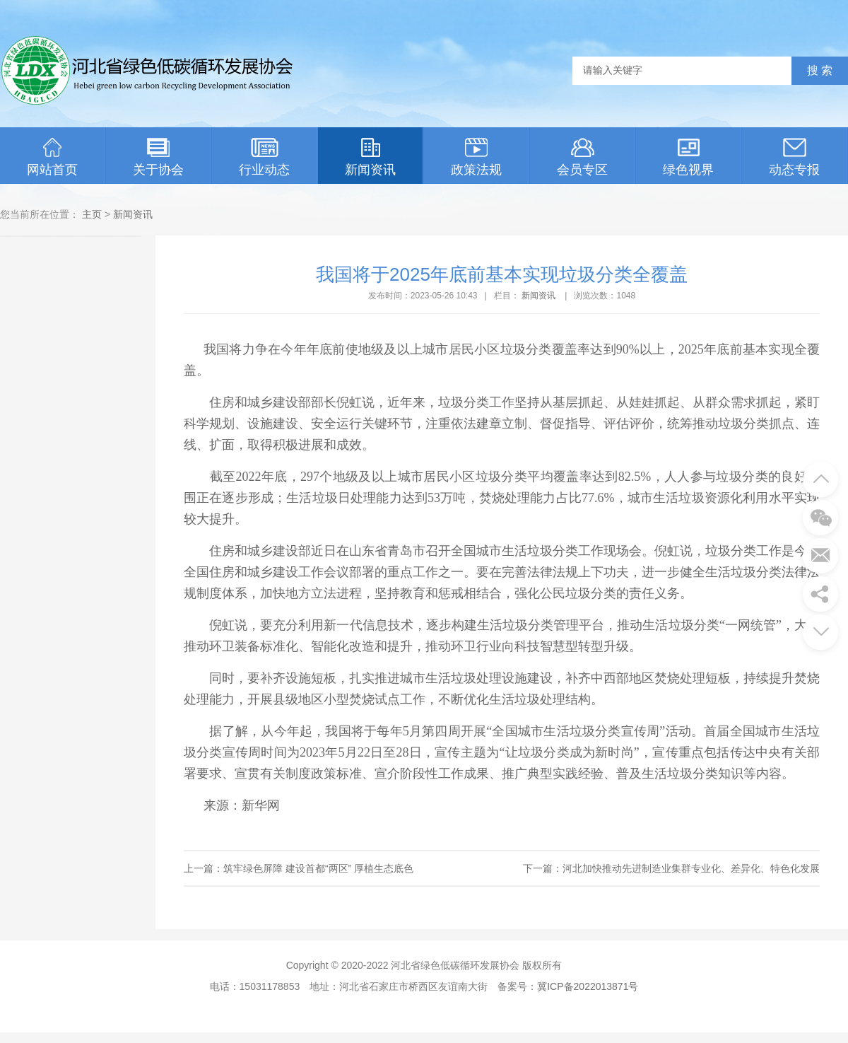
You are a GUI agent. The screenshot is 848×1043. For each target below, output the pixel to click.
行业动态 (264, 157)
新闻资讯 (370, 157)
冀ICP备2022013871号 (587, 986)
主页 (92, 214)
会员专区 (582, 157)
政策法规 (476, 157)
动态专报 (794, 157)
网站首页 (52, 157)
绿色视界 (688, 157)
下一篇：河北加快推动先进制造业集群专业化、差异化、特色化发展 (671, 868)
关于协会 (158, 157)
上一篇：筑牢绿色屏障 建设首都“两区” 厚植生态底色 (298, 868)
